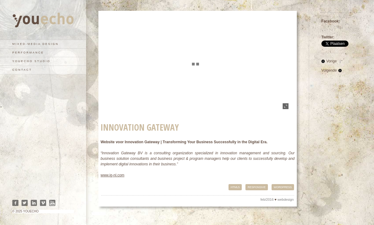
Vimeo (43, 203)
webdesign (285, 199)
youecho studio (31, 61)
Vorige (331, 61)
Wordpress (283, 187)
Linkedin (34, 203)
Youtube (52, 203)
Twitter (25, 203)
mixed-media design (35, 43)
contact (22, 69)
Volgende (329, 70)
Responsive (257, 187)
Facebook (15, 203)
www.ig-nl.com (112, 175)
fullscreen (285, 106)
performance (28, 52)
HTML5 (235, 187)
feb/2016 (267, 199)
